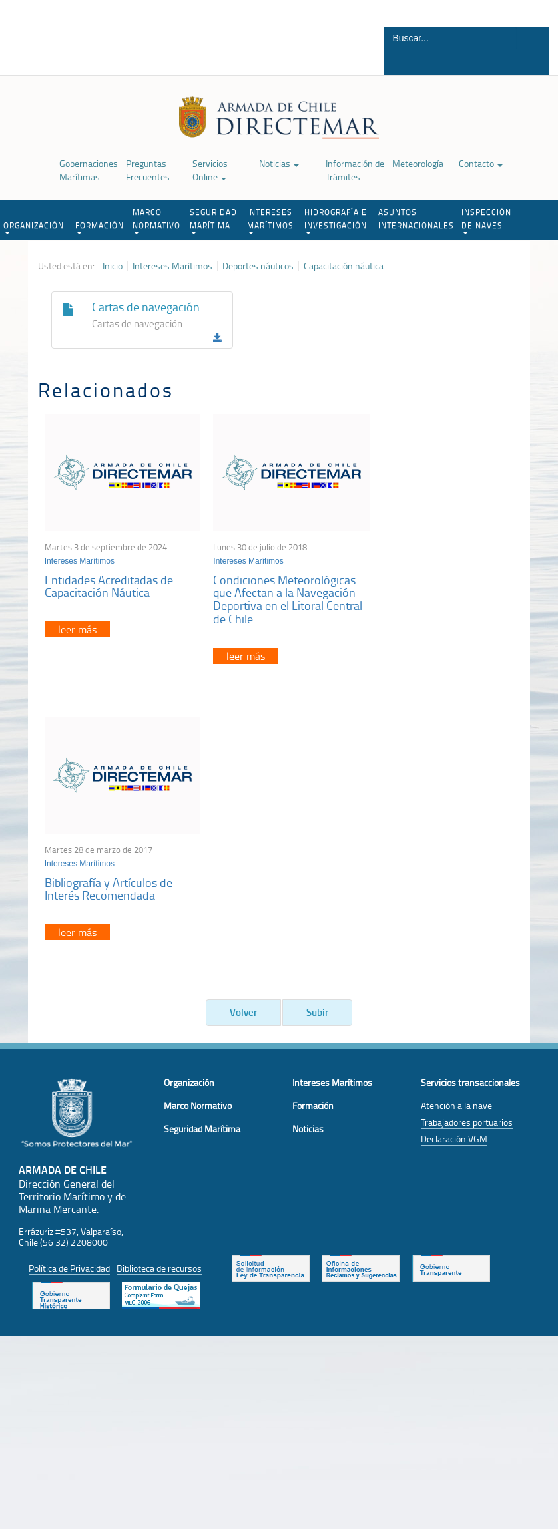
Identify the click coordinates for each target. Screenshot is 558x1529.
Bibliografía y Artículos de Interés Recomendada (430, 579)
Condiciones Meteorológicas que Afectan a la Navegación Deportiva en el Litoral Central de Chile (276, 592)
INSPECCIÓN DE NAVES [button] (486, 220)
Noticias (279, 163)
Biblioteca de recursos (159, 985)
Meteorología (417, 163)
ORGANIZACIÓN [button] (33, 227)
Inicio (113, 266)
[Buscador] (450, 38)
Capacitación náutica (344, 266)
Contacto (481, 163)
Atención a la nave (456, 822)
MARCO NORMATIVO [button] (156, 220)
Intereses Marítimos (172, 266)
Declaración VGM (454, 856)
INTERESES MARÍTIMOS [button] (270, 220)
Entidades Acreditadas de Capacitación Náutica (109, 579)
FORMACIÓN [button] (99, 227)
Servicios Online (210, 170)
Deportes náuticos (258, 266)
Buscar (531, 62)
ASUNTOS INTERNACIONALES (416, 218)
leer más (77, 622)
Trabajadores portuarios (467, 839)
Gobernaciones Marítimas (88, 170)
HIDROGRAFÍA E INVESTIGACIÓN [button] (335, 220)
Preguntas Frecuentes (148, 170)
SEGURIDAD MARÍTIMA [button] (213, 220)
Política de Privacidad (69, 985)
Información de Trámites (355, 170)
